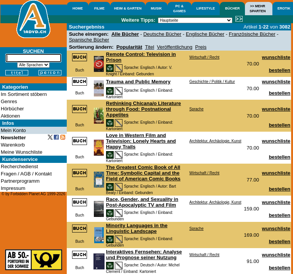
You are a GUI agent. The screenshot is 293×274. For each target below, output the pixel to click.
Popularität (129, 47)
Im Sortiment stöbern (24, 94)
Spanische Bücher (89, 40)
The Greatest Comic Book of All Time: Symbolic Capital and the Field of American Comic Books (143, 173)
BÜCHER (232, 8)
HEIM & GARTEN (128, 8)
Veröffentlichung (174, 47)
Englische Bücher (205, 34)
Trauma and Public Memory (138, 81)
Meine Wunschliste (21, 152)
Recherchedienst (19, 166)
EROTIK (283, 8)
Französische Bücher (252, 34)
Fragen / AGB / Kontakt (26, 174)
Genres (9, 101)
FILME (99, 8)
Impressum (13, 188)
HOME (77, 8)
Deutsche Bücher (162, 34)
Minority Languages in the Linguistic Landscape (136, 228)
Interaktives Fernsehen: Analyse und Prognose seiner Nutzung (144, 254)
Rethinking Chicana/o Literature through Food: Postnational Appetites (143, 109)
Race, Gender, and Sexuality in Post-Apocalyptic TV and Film (142, 202)
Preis (201, 47)
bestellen (279, 70)
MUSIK (156, 8)
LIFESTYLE (205, 8)
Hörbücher (12, 109)
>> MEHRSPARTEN (258, 8)
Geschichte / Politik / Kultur (212, 82)
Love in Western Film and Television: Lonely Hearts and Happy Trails (141, 141)
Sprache (196, 109)
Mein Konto (13, 130)
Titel (149, 47)
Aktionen (10, 116)
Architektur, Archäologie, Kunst (215, 141)
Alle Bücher (125, 34)
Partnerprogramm (20, 181)
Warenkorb (13, 145)
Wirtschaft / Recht (204, 57)
